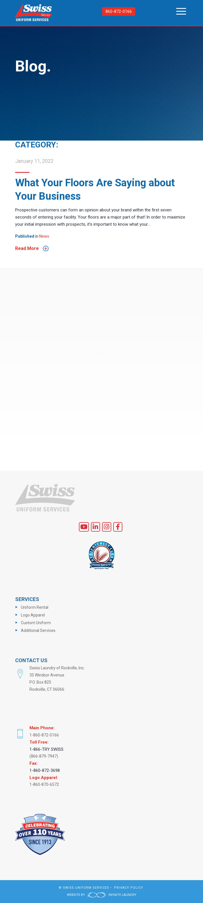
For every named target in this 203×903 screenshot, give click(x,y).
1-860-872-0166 (44, 735)
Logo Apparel (33, 615)
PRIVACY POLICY (128, 888)
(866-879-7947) (43, 756)
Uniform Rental (34, 607)
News (44, 236)
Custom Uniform (36, 622)
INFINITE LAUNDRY (111, 895)
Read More (32, 248)
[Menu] (178, 11)
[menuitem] (178, 11)
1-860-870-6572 (44, 784)
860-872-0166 (119, 11)
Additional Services (38, 630)
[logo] (33, 13)
